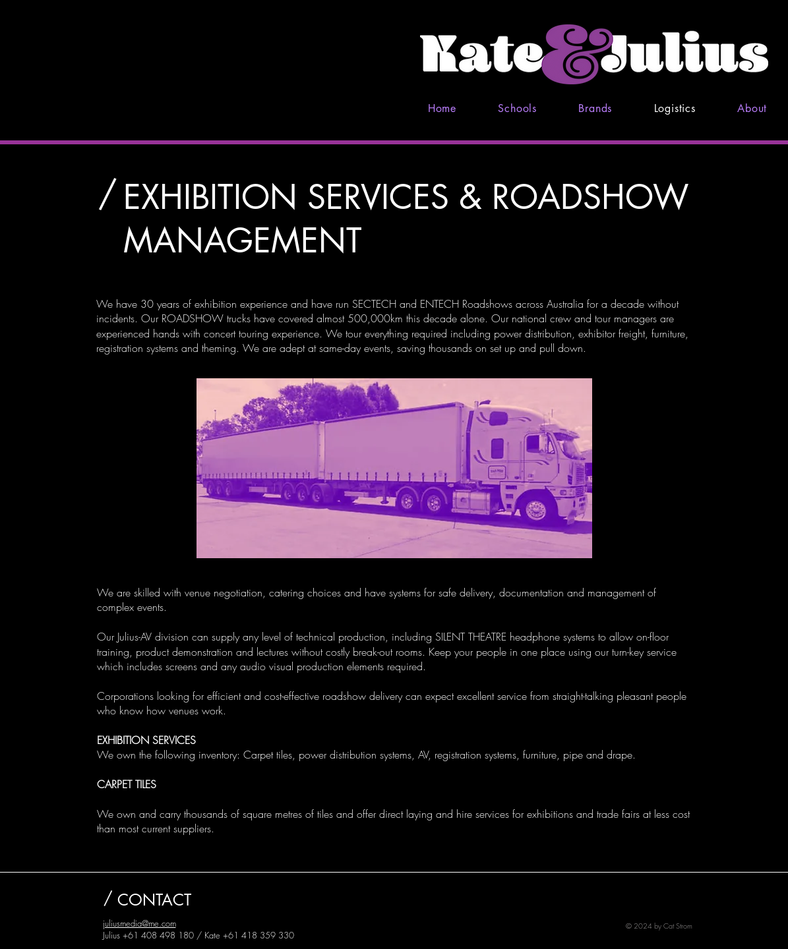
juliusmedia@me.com (139, 923)
